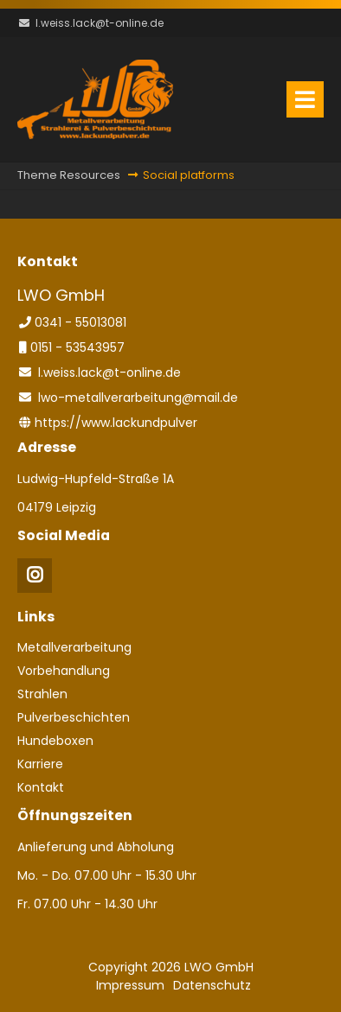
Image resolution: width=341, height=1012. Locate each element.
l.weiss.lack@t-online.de (99, 23)
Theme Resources (68, 175)
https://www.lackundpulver (116, 422)
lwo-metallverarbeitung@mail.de (138, 397)
